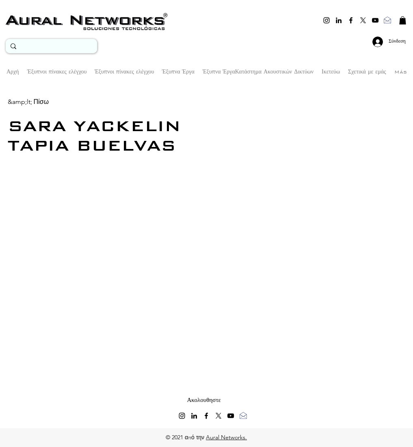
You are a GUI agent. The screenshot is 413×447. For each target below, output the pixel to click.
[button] (402, 20)
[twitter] (363, 20)
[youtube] (375, 20)
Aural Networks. (226, 437)
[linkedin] (339, 20)
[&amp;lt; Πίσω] (28, 102)
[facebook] (351, 20)
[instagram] (326, 20)
